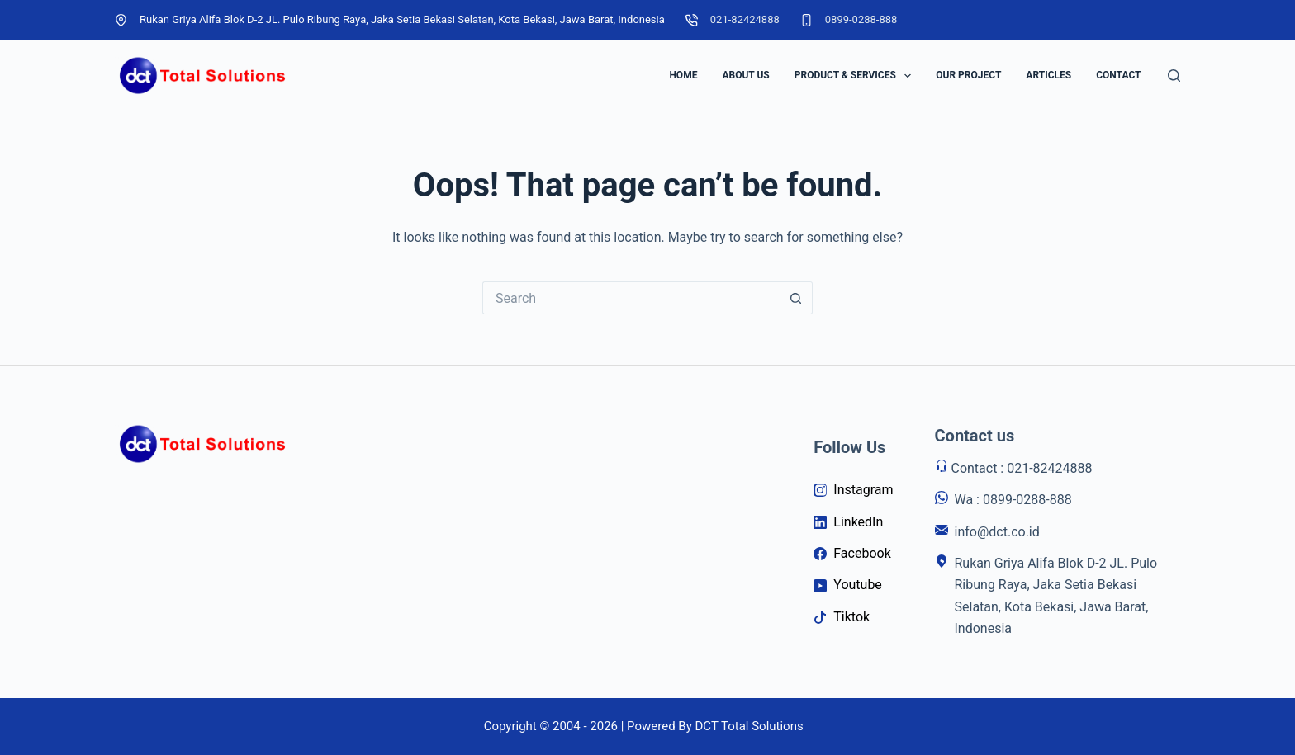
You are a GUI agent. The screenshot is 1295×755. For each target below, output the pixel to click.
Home (683, 75)
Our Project (968, 75)
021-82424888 (745, 19)
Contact (1118, 75)
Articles (1048, 75)
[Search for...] (631, 297)
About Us (745, 75)
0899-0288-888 (861, 19)
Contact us (975, 436)
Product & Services (856, 76)
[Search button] (796, 297)
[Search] (1174, 75)
